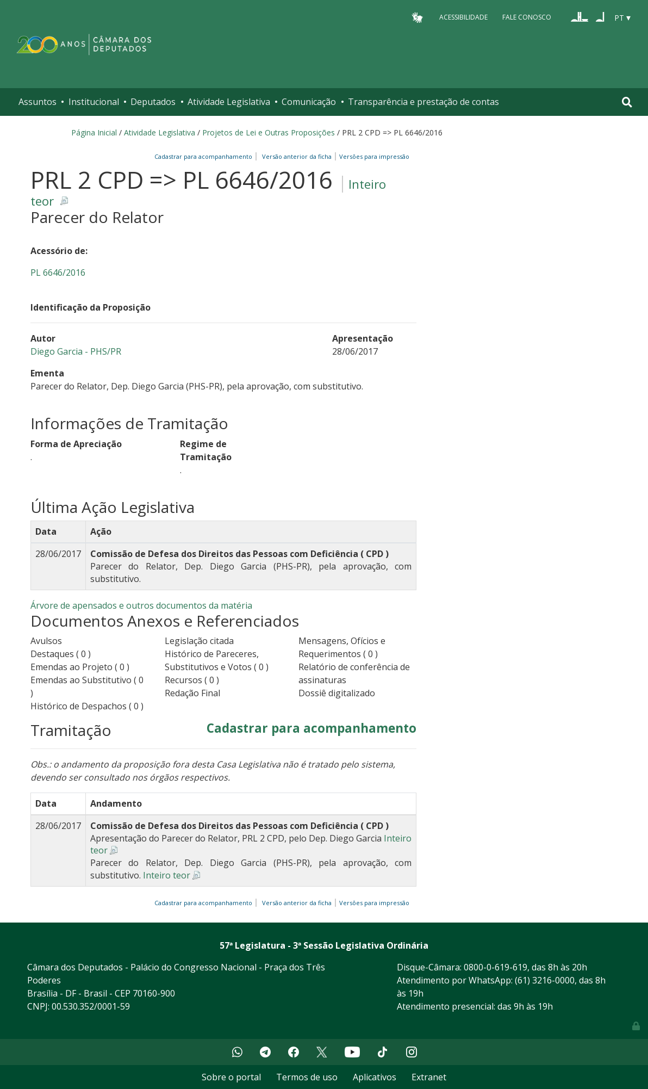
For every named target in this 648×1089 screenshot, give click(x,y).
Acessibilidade (463, 17)
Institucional (93, 102)
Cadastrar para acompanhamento (205, 156)
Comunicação (309, 102)
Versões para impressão (372, 156)
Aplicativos (374, 1077)
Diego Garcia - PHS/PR (75, 351)
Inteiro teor (166, 875)
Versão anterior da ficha (297, 156)
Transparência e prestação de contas (423, 102)
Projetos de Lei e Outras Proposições (268, 132)
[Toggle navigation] (627, 102)
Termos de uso (307, 1077)
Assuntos (37, 102)
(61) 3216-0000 (545, 980)
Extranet (429, 1077)
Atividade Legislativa (229, 102)
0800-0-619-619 (495, 967)
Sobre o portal (231, 1077)
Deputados (153, 102)
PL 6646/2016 (57, 273)
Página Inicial (94, 132)
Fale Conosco (526, 17)
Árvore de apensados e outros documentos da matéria (141, 605)
